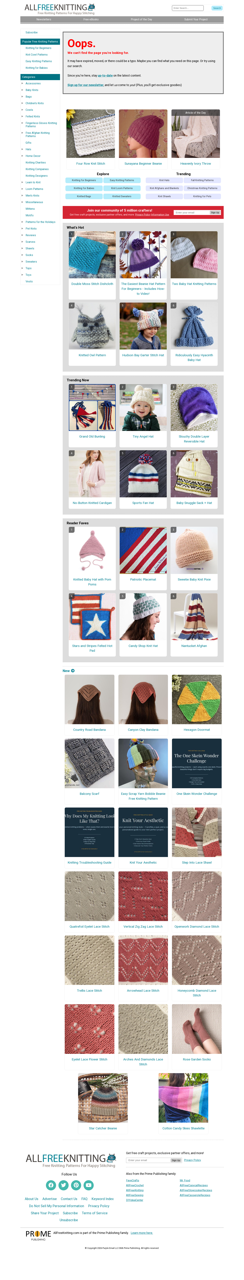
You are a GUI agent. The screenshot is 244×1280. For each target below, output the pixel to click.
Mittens (30, 208)
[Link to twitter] (63, 1185)
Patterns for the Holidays (40, 222)
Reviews (31, 235)
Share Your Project (45, 1213)
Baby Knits (32, 90)
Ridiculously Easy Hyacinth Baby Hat (194, 357)
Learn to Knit (33, 182)
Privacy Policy (142, 214)
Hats (28, 149)
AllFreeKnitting (135, 1190)
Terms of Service (95, 1213)
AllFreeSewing (134, 1195)
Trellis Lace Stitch (89, 991)
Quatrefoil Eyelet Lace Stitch (89, 926)
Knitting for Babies (37, 67)
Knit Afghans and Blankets (164, 188)
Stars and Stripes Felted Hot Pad (92, 648)
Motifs (30, 215)
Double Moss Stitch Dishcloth (92, 284)
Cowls (29, 109)
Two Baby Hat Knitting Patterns (194, 284)
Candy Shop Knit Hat (143, 646)
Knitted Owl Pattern (92, 355)
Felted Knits (33, 116)
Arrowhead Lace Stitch (143, 991)
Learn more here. (142, 1233)
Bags (29, 96)
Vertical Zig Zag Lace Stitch (143, 926)
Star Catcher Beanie (103, 1128)
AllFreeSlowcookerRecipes (196, 1190)
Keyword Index (103, 1199)
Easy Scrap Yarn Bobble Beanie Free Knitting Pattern (143, 796)
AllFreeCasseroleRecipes (195, 1195)
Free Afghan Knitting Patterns (38, 134)
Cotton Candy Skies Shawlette (183, 1128)
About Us (31, 1199)
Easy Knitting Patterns (39, 61)
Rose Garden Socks (197, 1059)
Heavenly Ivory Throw (195, 164)
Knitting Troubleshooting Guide (89, 862)
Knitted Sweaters (122, 196)
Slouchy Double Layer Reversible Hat (194, 439)
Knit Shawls (164, 196)
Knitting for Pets (202, 196)
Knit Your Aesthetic (143, 862)
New (69, 671)
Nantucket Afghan (194, 646)
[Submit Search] (217, 8)
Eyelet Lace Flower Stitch (89, 1059)
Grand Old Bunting (92, 436)
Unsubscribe (69, 1220)
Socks (29, 255)
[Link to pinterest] (76, 1185)
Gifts (28, 142)
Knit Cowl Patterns (37, 54)
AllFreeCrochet (135, 1185)
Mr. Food (185, 1180)
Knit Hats (164, 180)
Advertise (49, 1199)
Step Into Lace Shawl (197, 862)
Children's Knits (35, 103)
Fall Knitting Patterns (202, 180)
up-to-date (105, 75)
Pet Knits (31, 228)
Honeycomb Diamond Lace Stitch (197, 993)
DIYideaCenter (134, 1200)
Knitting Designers (37, 175)
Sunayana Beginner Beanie (143, 164)
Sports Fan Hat (143, 503)
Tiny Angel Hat (143, 436)
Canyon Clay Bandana (143, 730)
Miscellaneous (34, 202)
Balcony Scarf (89, 794)
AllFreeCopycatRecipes (194, 1185)
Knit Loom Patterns (122, 188)
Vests (29, 281)
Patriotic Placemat (143, 579)
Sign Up (215, 212)
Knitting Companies (37, 169)
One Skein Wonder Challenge (197, 794)
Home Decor (33, 156)
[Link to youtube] (89, 1185)
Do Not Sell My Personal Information (56, 1206)
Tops (29, 268)
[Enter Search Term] (188, 8)
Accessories (33, 83)
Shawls (30, 248)
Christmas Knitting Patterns (202, 188)
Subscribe (32, 32)
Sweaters (31, 261)
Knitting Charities (36, 162)
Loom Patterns (34, 189)
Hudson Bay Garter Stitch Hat (143, 355)
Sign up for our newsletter (85, 85)
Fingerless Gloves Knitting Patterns (41, 124)
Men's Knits (32, 195)
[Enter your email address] (148, 1160)
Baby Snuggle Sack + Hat (194, 503)
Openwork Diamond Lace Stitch (197, 926)
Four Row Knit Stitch (90, 164)
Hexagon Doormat (197, 730)
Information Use (160, 214)
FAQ (84, 1199)
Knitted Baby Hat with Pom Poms (92, 581)
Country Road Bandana (89, 730)
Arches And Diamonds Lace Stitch (143, 1061)
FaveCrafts (132, 1180)
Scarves (30, 241)
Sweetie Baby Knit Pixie (194, 579)
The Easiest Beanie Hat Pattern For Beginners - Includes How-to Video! (143, 289)
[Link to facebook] (51, 1185)
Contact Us (69, 1199)
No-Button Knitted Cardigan (92, 503)
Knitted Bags (84, 196)
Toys (28, 274)
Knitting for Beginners (38, 48)
